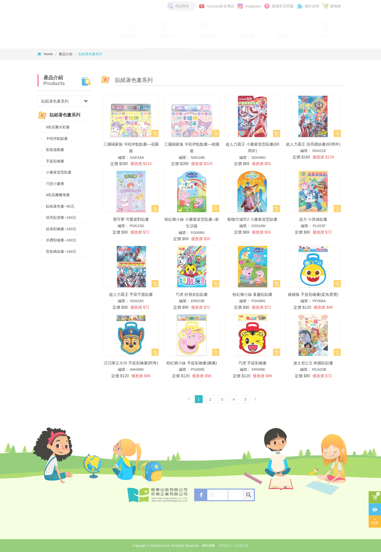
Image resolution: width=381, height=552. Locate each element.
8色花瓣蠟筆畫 (58, 195)
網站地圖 (208, 545)
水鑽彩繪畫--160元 (61, 240)
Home (45, 54)
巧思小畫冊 (55, 184)
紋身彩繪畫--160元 (61, 229)
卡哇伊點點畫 (57, 138)
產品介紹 (65, 54)
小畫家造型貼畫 (58, 172)
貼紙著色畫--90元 (60, 206)
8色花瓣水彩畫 (58, 127)
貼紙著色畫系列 (90, 54)
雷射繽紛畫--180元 (61, 251)
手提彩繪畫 (55, 161)
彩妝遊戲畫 (55, 150)
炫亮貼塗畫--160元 (61, 217)
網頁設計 (225, 545)
